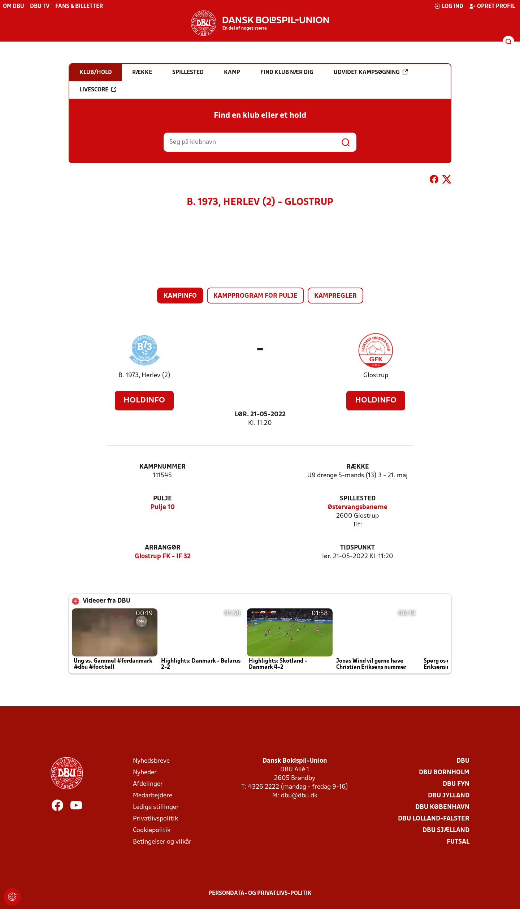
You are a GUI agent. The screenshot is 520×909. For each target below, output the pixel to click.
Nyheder (145, 773)
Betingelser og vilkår (162, 842)
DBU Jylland (448, 796)
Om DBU (13, 6)
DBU (462, 761)
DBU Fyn (456, 784)
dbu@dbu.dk (299, 796)
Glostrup (375, 375)
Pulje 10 (163, 507)
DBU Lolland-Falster (433, 819)
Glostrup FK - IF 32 (163, 556)
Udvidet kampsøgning (371, 72)
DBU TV (39, 6)
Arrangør (163, 548)
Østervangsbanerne (357, 507)
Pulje (162, 499)
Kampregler (335, 296)
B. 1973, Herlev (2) (144, 375)
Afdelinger (148, 784)
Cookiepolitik (151, 830)
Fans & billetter (79, 6)
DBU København (442, 807)
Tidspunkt (357, 548)
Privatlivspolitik (155, 819)
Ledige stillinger (156, 807)
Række (357, 467)
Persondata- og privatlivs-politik (260, 893)
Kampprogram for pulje (255, 296)
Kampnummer (162, 467)
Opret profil (492, 6)
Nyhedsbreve (151, 761)
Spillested (358, 499)
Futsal (458, 842)
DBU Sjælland (445, 830)
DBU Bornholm (444, 773)
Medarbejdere (152, 796)
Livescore (97, 89)
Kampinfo (180, 296)
